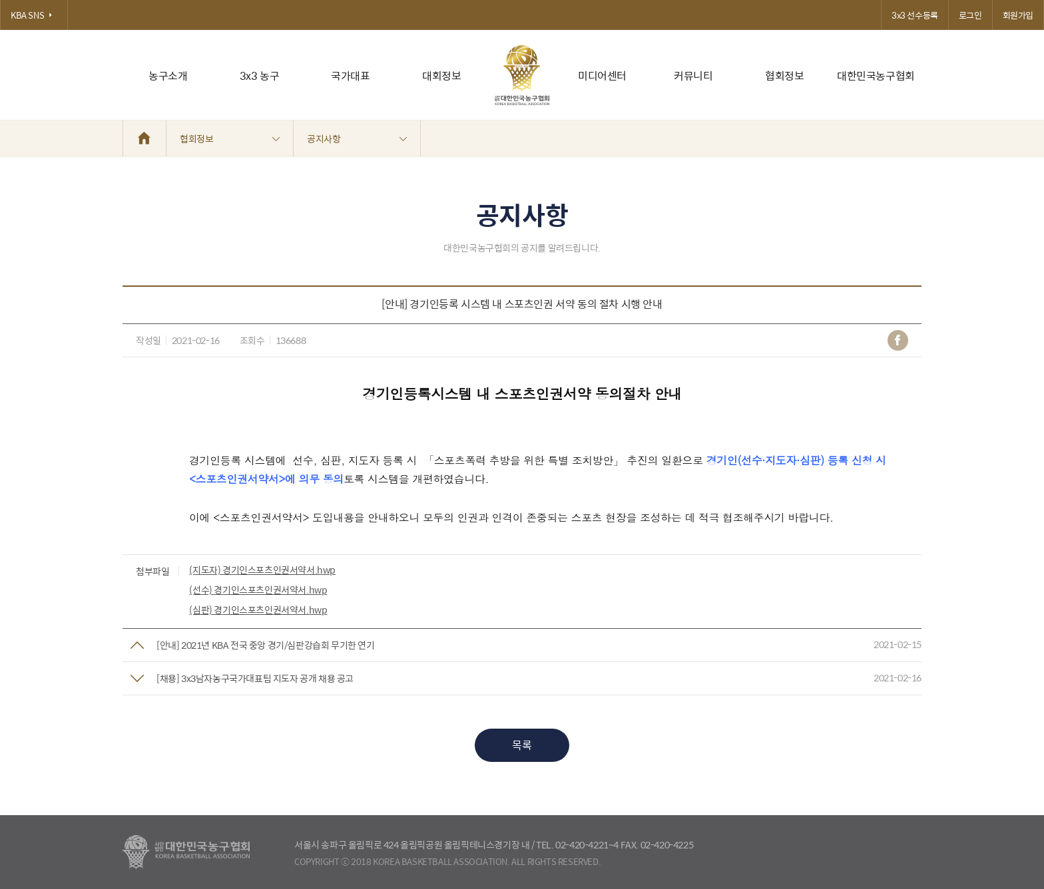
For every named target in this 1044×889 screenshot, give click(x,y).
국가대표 (350, 75)
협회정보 (784, 75)
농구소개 (167, 75)
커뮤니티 (693, 75)
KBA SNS (34, 15)
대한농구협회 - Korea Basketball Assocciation (186, 852)
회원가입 (1018, 15)
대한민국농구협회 (876, 75)
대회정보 (441, 75)
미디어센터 (602, 75)
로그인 (970, 15)
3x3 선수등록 (915, 15)
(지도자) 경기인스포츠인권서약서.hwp (262, 569)
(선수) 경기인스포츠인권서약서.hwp (258, 589)
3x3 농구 (260, 75)
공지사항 (357, 138)
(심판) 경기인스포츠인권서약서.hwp (258, 609)
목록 (521, 745)
